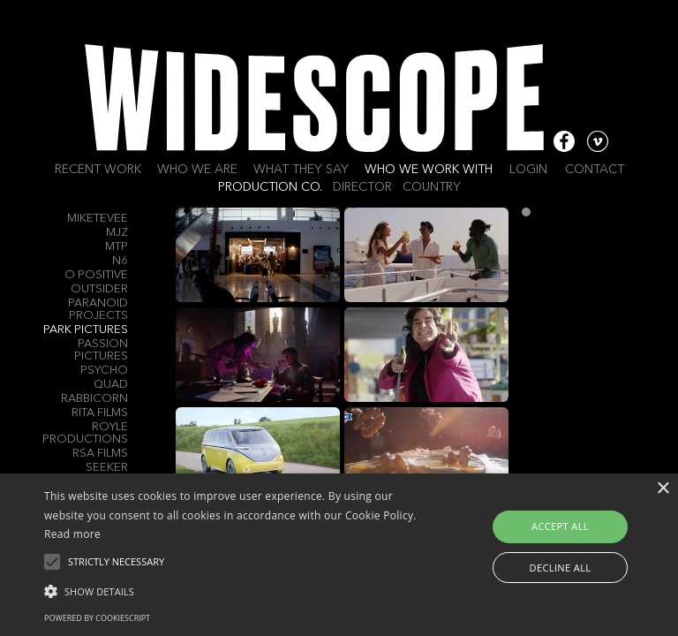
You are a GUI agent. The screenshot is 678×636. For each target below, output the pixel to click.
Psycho (104, 370)
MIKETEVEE (97, 218)
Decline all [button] (560, 567)
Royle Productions (85, 433)
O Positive (96, 275)
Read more (72, 533)
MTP (116, 247)
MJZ (117, 232)
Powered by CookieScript (97, 618)
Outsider (99, 289)
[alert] (339, 554)
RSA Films (100, 453)
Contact (594, 169)
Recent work (98, 169)
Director (362, 187)
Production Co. (270, 187)
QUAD (111, 384)
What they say (301, 169)
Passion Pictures (101, 350)
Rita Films (100, 413)
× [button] (662, 489)
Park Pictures (85, 330)
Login (528, 169)
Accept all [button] (560, 526)
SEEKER (107, 467)
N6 (120, 261)
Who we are (197, 169)
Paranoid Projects (98, 310)
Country (432, 187)
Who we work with (429, 169)
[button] (235, 590)
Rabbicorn (94, 399)
